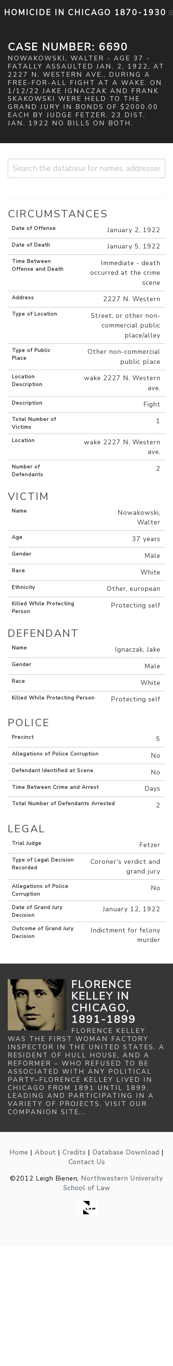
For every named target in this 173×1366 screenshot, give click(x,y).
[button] (171, 13)
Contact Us (86, 1162)
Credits (74, 1152)
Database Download (125, 1152)
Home (18, 1152)
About (45, 1152)
